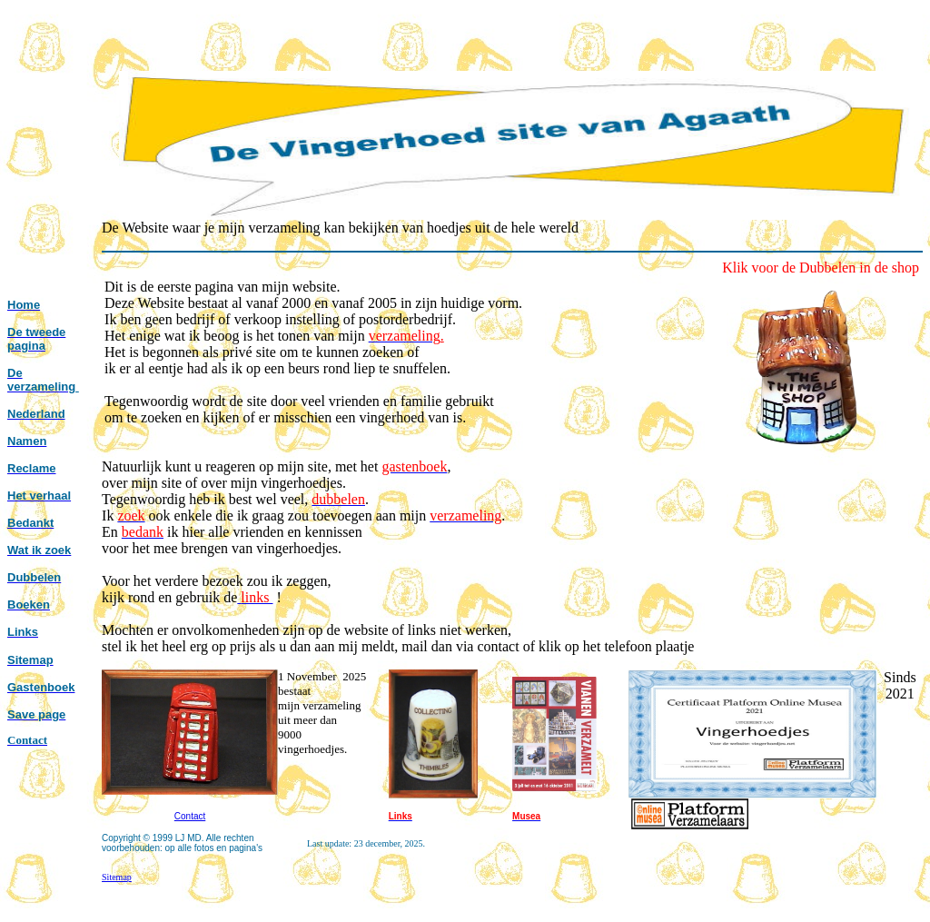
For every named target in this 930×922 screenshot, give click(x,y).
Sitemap (117, 877)
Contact (189, 816)
